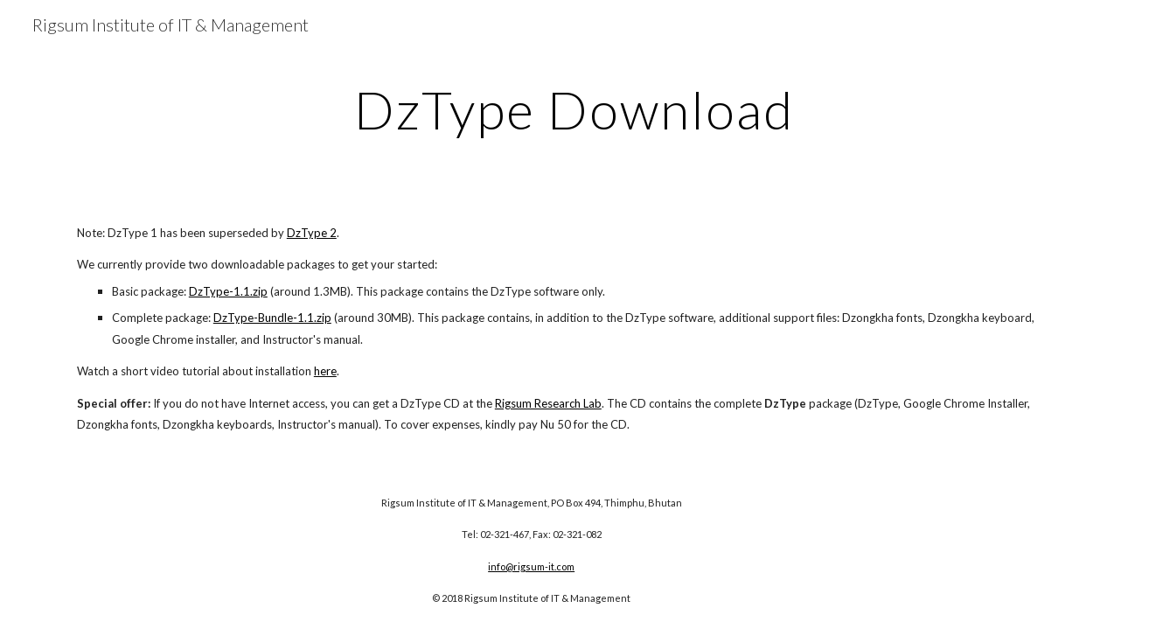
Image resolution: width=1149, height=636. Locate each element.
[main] (574, 109)
